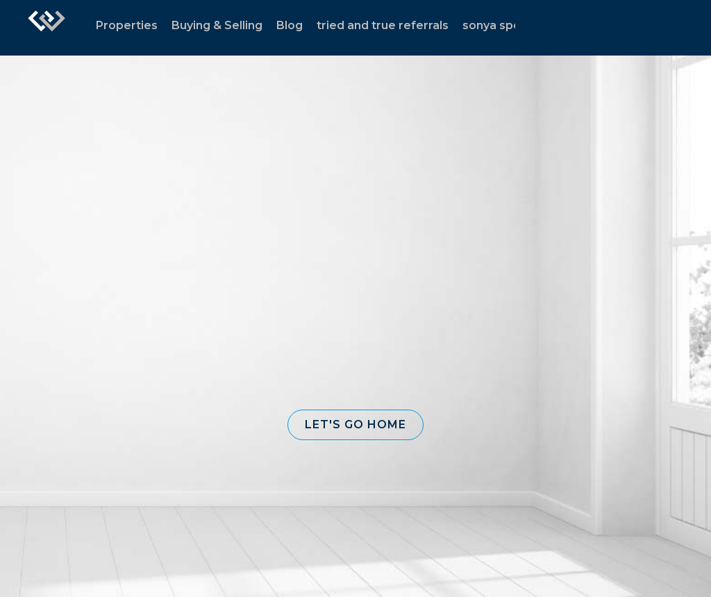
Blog (289, 25)
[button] (355, 425)
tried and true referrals (383, 25)
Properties (127, 25)
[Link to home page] (46, 28)
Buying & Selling (217, 25)
